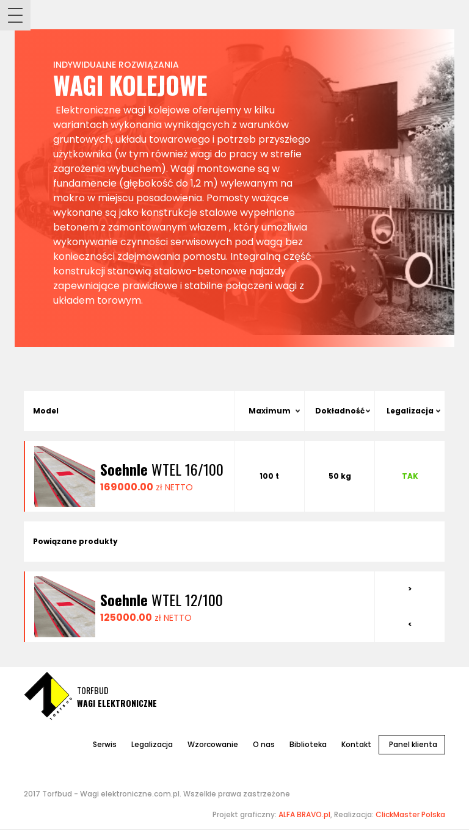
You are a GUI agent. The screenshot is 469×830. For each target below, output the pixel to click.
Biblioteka (308, 744)
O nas (264, 744)
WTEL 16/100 (162, 469)
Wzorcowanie (212, 744)
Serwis (105, 744)
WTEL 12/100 (161, 599)
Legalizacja (410, 411)
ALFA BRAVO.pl (304, 814)
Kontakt (356, 744)
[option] (199, 606)
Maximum (270, 411)
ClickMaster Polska (410, 814)
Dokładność (340, 411)
